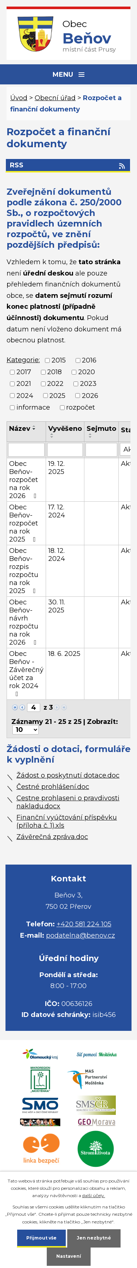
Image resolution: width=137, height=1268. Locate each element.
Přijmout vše (41, 1238)
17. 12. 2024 (56, 511)
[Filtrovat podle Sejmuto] (101, 450)
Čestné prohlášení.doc (52, 787)
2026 (90, 396)
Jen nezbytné (94, 1238)
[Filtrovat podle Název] (26, 450)
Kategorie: (23, 360)
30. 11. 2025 (56, 606)
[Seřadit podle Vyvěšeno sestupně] (52, 437)
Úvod (18, 98)
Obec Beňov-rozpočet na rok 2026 (24, 480)
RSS (68, 165)
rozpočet (80, 407)
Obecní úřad (55, 98)
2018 (54, 372)
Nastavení (68, 1256)
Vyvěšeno (65, 429)
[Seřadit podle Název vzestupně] (34, 426)
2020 (86, 372)
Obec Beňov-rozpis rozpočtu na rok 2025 (24, 571)
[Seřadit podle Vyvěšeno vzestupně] (52, 434)
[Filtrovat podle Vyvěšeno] (65, 450)
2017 (23, 372)
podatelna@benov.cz (80, 935)
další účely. (93, 1195)
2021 (23, 384)
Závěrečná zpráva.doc (52, 837)
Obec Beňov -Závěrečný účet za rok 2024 (26, 673)
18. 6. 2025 (64, 654)
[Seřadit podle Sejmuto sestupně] (91, 437)
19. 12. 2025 (56, 468)
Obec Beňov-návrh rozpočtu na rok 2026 (24, 622)
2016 (89, 360)
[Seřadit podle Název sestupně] (34, 429)
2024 (24, 396)
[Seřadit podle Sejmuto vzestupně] (91, 434)
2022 (55, 384)
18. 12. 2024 (56, 555)
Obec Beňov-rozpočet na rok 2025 (24, 523)
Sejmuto (101, 429)
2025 (57, 396)
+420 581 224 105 (84, 924)
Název (19, 429)
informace (33, 407)
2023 (88, 384)
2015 (59, 360)
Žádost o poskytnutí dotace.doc (67, 775)
